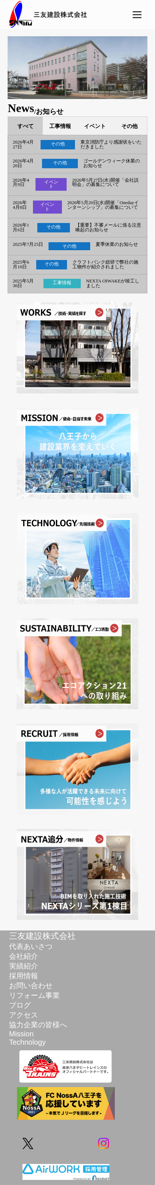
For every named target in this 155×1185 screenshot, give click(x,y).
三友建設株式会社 (42, 936)
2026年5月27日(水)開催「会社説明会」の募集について (105, 182)
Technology (27, 1042)
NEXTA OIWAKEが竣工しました (113, 283)
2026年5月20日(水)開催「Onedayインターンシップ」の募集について (103, 205)
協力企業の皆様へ (38, 1025)
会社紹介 (23, 956)
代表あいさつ (31, 946)
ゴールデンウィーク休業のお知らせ (111, 163)
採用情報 (23, 976)
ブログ (20, 1005)
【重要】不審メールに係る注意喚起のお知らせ (108, 227)
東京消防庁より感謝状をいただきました (111, 144)
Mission (21, 1034)
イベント (95, 126)
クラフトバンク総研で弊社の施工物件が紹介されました (105, 264)
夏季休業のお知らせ (117, 244)
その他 (129, 126)
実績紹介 (23, 966)
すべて (25, 126)
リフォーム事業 (34, 995)
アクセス (23, 1015)
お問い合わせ (31, 986)
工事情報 (60, 126)
